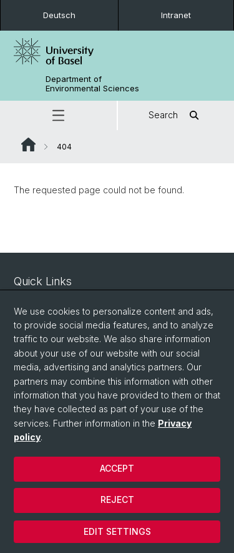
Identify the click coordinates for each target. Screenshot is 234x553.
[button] (58, 115)
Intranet (176, 15)
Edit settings (117, 531)
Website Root (28, 144)
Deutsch (59, 15)
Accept (117, 468)
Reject (117, 499)
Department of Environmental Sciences (92, 83)
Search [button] (176, 115)
